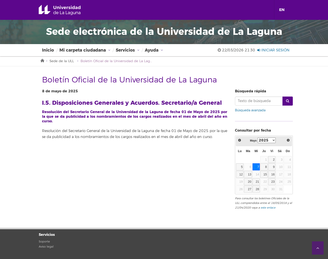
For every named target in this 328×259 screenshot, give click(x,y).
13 (249, 174)
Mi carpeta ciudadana (82, 50)
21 (257, 181)
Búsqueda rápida (250, 91)
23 (273, 181)
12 (241, 174)
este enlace (268, 207)
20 (249, 181)
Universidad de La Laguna (66, 10)
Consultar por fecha (253, 130)
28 (257, 189)
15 (265, 174)
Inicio (48, 50)
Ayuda (151, 50)
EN (281, 9)
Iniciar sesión (273, 50)
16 (273, 174)
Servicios (125, 50)
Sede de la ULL (61, 61)
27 (249, 189)
